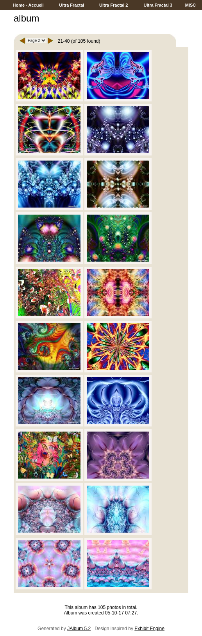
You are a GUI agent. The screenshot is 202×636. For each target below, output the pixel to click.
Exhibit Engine (149, 628)
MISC (190, 5)
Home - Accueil (28, 5)
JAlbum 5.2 (79, 628)
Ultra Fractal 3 (157, 5)
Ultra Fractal (71, 5)
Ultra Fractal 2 (113, 5)
